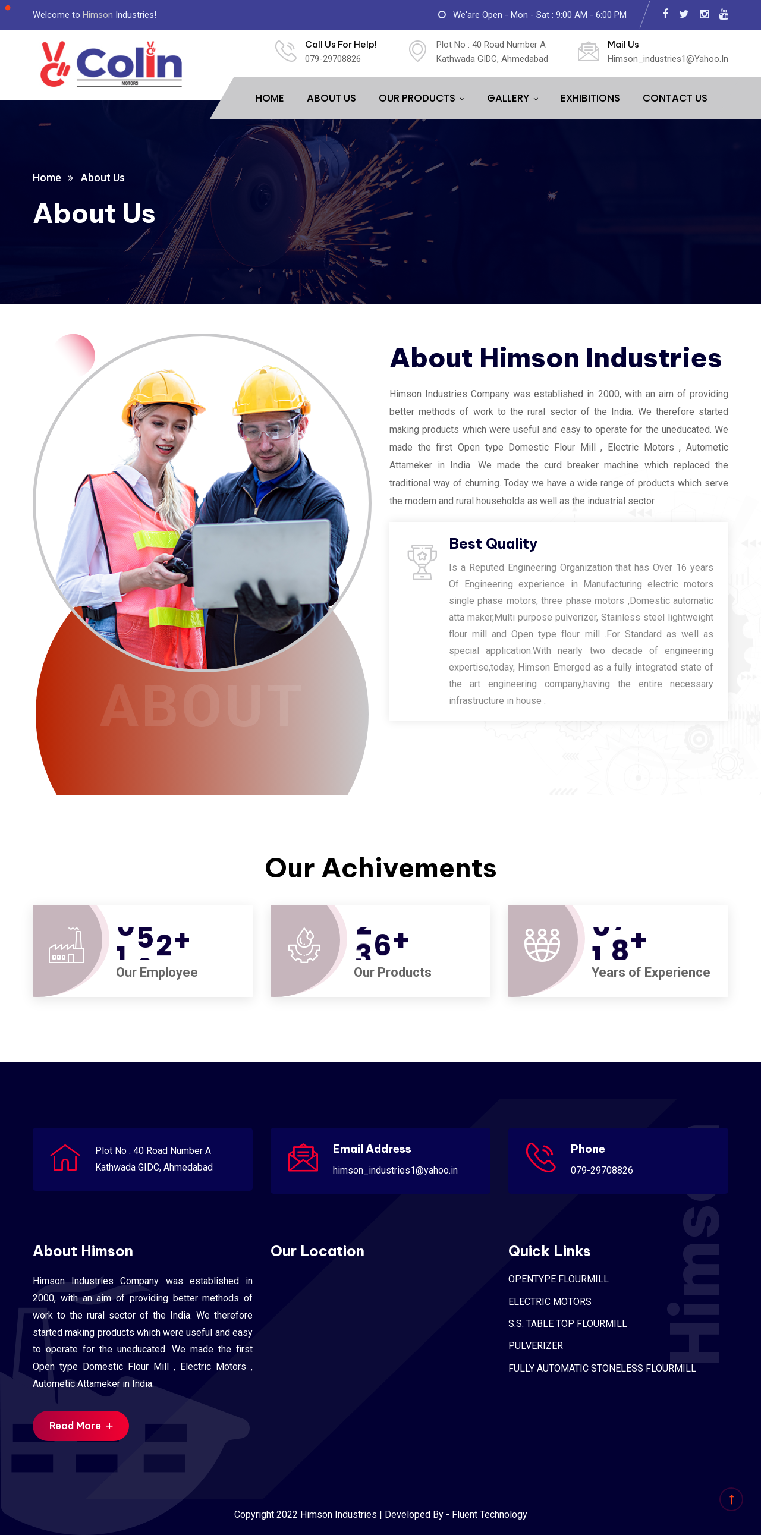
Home (47, 177)
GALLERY (508, 98)
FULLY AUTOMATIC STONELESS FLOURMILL (602, 1368)
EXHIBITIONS (590, 98)
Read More (80, 1426)
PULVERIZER (535, 1345)
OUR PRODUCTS (417, 98)
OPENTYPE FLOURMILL (558, 1279)
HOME (270, 98)
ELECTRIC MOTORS (550, 1301)
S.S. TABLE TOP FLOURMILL (567, 1323)
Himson (98, 15)
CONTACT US (675, 98)
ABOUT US (331, 98)
